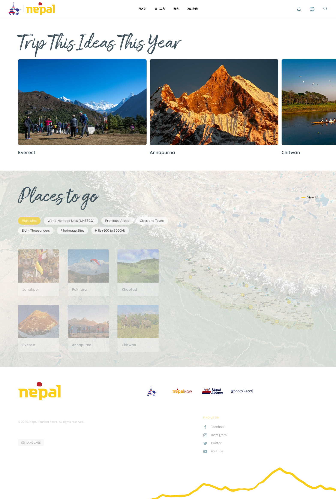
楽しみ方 (160, 8)
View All (312, 197)
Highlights (29, 221)
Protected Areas (117, 221)
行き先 (142, 8)
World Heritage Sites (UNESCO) (71, 221)
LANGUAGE (30, 443)
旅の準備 (192, 8)
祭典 (176, 8)
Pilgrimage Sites (72, 230)
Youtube (217, 451)
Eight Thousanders (36, 230)
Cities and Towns (152, 221)
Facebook (218, 427)
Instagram (219, 435)
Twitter (216, 443)
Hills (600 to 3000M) (110, 230)
